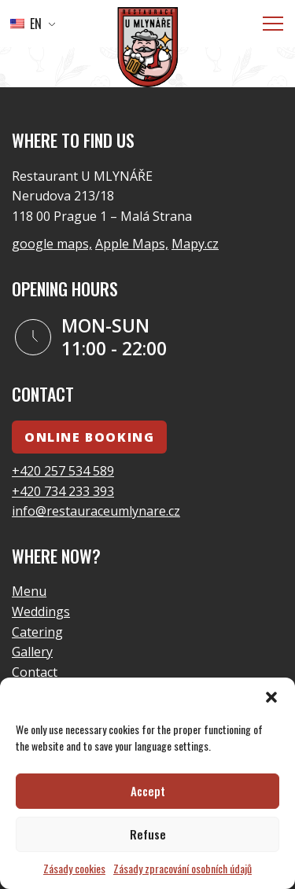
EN (26, 23)
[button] (271, 697)
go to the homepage (205, 56)
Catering (37, 632)
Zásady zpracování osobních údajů (182, 868)
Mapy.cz (195, 243)
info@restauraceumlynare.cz (96, 511)
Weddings (41, 611)
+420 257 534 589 (63, 470)
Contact (34, 672)
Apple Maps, (131, 243)
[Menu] (273, 24)
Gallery (32, 651)
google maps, (52, 243)
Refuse (148, 834)
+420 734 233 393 (63, 491)
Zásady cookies (74, 868)
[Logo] (148, 50)
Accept (148, 790)
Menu (29, 591)
